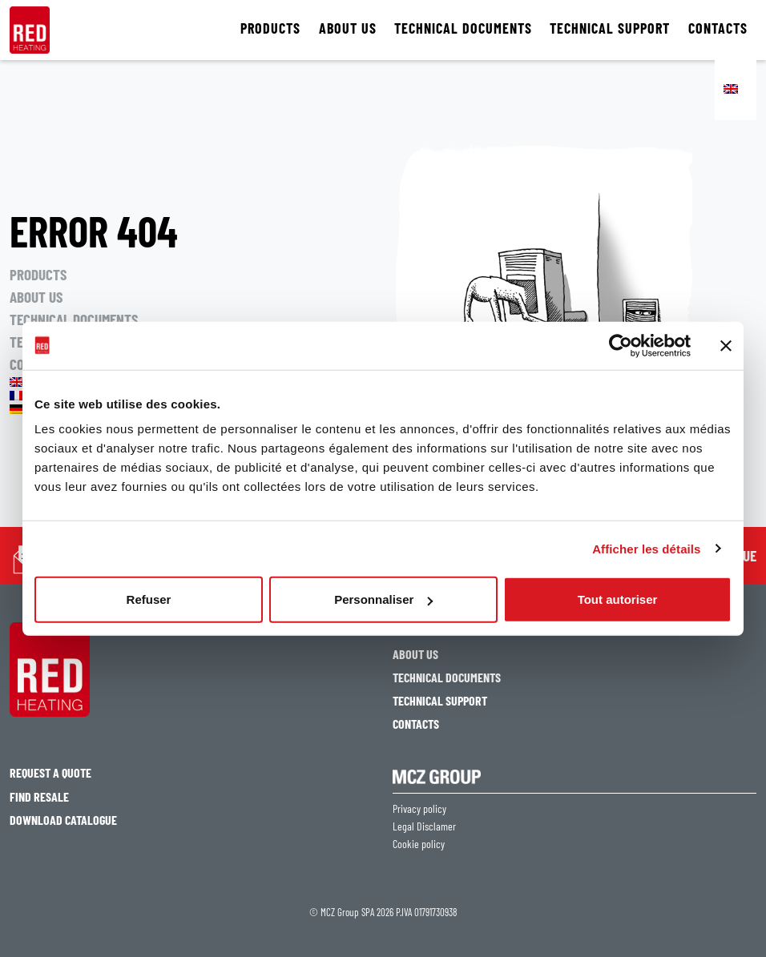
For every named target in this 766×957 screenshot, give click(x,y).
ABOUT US (348, 28)
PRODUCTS (270, 28)
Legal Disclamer (424, 826)
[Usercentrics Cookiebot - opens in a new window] (620, 345)
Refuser (149, 599)
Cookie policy (419, 844)
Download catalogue (63, 819)
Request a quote (50, 772)
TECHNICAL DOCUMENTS (463, 28)
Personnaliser (383, 599)
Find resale (39, 796)
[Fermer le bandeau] (726, 345)
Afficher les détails (646, 548)
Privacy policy (419, 808)
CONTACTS (718, 28)
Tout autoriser (618, 599)
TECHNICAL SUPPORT (610, 28)
